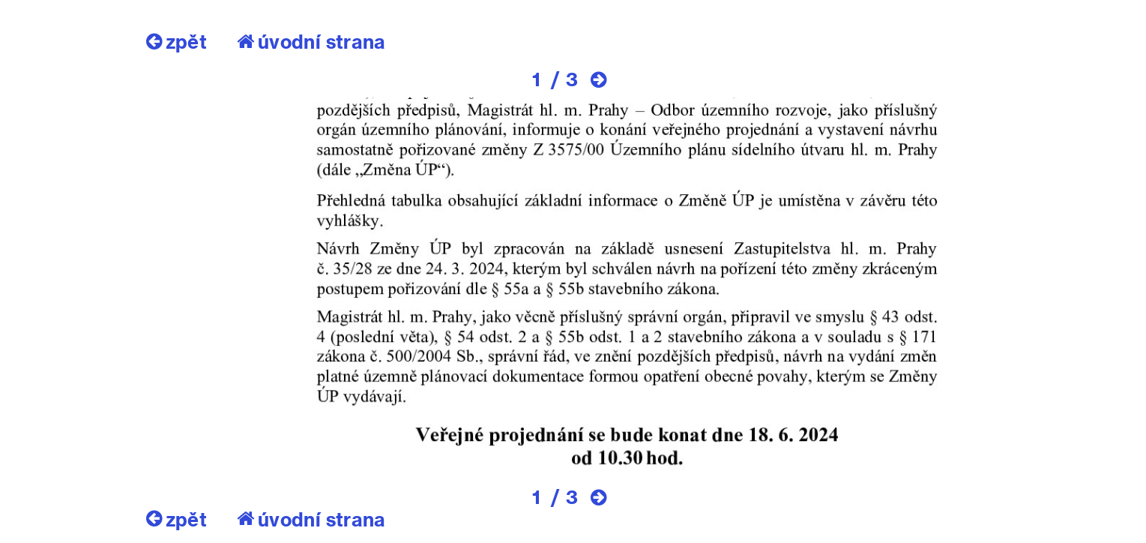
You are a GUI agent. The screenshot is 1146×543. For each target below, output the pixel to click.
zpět (176, 41)
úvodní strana (311, 41)
